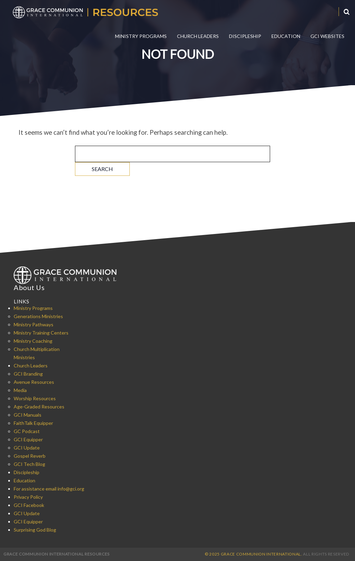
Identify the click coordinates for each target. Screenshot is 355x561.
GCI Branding (28, 374)
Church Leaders (198, 36)
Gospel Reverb (30, 456)
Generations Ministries (38, 316)
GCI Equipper (28, 439)
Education (285, 36)
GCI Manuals (27, 415)
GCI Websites (327, 36)
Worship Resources (35, 398)
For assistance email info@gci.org (49, 489)
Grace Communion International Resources (56, 554)
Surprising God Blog (35, 530)
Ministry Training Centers (41, 333)
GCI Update (27, 448)
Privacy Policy (28, 497)
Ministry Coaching (33, 341)
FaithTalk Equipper (33, 423)
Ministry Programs (141, 36)
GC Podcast (27, 431)
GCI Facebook (29, 505)
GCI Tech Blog (29, 464)
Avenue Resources (34, 382)
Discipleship (245, 36)
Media (20, 390)
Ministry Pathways (33, 324)
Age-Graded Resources (39, 406)
